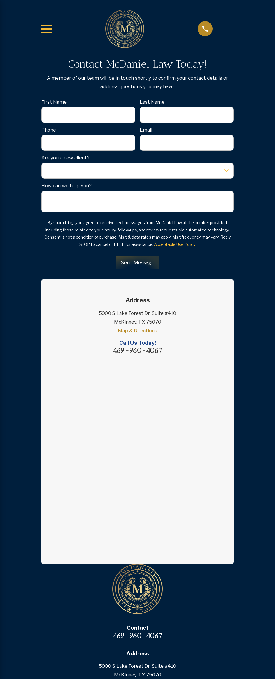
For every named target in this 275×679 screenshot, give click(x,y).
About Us (137, 532)
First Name (54, 102)
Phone (48, 130)
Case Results (137, 564)
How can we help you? (66, 185)
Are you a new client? (65, 158)
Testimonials (137, 553)
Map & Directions (137, 330)
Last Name (152, 102)
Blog (137, 575)
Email (146, 130)
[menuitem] (109, 649)
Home (138, 521)
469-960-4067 (137, 350)
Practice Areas (137, 543)
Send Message (137, 262)
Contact (138, 585)
